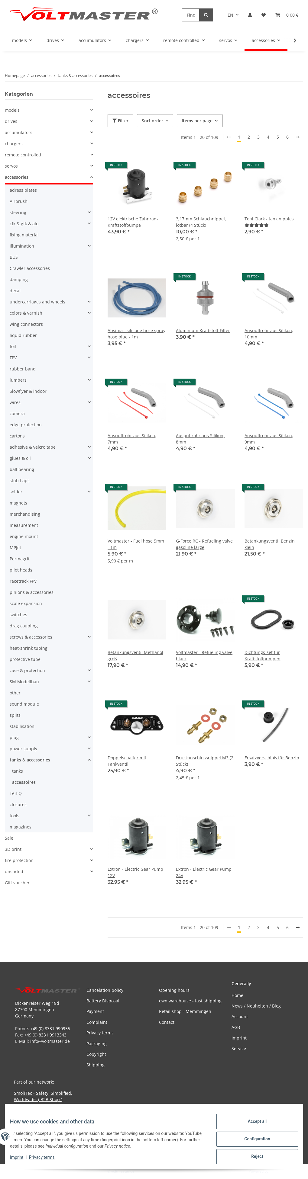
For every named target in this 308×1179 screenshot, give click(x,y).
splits (15, 715)
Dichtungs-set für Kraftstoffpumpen (262, 655)
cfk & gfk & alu (24, 223)
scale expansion (26, 603)
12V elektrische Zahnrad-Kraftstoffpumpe (133, 222)
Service (239, 1048)
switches (18, 614)
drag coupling (24, 626)
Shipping (95, 1065)
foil (13, 346)
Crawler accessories (30, 268)
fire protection (19, 860)
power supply (23, 748)
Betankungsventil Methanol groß (135, 655)
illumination (22, 246)
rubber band (23, 369)
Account (240, 1016)
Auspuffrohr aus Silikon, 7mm (132, 439)
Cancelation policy (104, 990)
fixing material (24, 235)
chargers (14, 143)
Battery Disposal (102, 1001)
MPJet (15, 547)
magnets (18, 503)
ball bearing (22, 469)
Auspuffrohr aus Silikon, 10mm (269, 334)
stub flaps (20, 480)
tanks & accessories (30, 760)
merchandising (25, 514)
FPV (13, 357)
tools (14, 816)
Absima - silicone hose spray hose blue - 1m (136, 334)
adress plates (23, 190)
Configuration (252, 1141)
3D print (13, 849)
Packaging (96, 1043)
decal (15, 290)
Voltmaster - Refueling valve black (204, 655)
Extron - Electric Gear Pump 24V (204, 872)
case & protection (27, 670)
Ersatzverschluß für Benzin (272, 758)
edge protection (26, 425)
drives (11, 121)
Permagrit (20, 559)
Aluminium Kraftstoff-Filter (203, 330)
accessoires (24, 782)
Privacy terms (47, 1160)
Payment (95, 1011)
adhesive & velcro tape (33, 447)
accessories (16, 177)
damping (19, 279)
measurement (24, 525)
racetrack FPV (23, 581)
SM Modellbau (24, 681)
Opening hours (174, 990)
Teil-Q (16, 793)
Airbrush (19, 201)
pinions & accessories (31, 592)
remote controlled (23, 155)
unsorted (14, 871)
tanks (17, 771)
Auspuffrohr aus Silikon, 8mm (200, 439)
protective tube (25, 659)
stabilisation (22, 726)
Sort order (152, 120)
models (12, 110)
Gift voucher (17, 883)
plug (14, 737)
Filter (120, 120)
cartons (17, 436)
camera (17, 413)
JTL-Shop (276, 1171)
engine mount (24, 536)
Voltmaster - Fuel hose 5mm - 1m (136, 544)
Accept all (252, 1126)
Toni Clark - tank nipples (269, 219)
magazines (20, 827)
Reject (252, 1157)
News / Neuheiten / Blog (256, 1006)
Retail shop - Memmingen (185, 1011)
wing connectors (26, 324)
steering (18, 212)
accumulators (18, 132)
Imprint (21, 1160)
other (15, 693)
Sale (9, 838)
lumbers (18, 380)
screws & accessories (31, 637)
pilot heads (21, 570)
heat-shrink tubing (28, 648)
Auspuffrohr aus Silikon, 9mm (269, 439)
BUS (14, 257)
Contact (166, 1022)
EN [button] (230, 15)
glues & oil (20, 458)
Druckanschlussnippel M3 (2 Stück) (204, 761)
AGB (236, 1027)
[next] (297, 137)
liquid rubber (23, 335)
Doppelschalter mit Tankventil (127, 761)
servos (11, 166)
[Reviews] (257, 225)
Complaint (96, 1022)
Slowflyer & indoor (28, 391)
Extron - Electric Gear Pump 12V (135, 872)
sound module (24, 704)
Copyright (96, 1054)
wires (15, 402)
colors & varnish (26, 313)
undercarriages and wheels (37, 302)
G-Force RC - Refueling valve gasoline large (204, 544)
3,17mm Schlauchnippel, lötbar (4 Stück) (201, 222)
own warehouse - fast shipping (190, 1001)
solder (16, 492)
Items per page (197, 120)
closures (18, 804)
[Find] (190, 14)
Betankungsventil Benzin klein (270, 544)
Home (237, 995)
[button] (250, 15)
